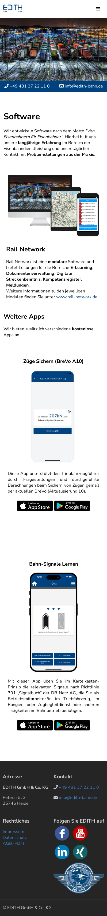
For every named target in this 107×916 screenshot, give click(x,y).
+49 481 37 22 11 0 (30, 86)
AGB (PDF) (13, 843)
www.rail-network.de (76, 297)
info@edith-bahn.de (84, 86)
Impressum (13, 832)
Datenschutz (15, 837)
